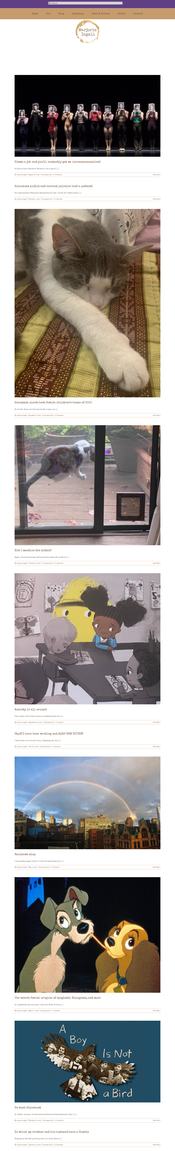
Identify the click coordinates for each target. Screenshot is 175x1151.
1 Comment (59, 722)
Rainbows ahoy (25, 854)
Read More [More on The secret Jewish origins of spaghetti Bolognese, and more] (156, 1010)
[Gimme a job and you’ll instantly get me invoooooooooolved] (87, 116)
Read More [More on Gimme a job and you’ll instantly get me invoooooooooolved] (156, 174)
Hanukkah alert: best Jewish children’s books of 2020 (53, 402)
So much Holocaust (28, 1107)
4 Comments (55, 867)
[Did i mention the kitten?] (87, 485)
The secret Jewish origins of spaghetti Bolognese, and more (58, 998)
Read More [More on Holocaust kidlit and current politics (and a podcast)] (156, 199)
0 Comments (57, 174)
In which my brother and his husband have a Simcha (52, 1132)
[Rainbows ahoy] (87, 803)
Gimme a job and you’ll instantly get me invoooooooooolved (57, 162)
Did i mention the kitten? (33, 550)
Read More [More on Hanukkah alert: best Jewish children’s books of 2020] (156, 415)
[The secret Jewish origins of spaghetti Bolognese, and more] (87, 935)
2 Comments (56, 746)
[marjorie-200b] (87, 20)
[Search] (49, 3)
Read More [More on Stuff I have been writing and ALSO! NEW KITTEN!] (156, 746)
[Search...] (85, 3)
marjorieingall (22, 174)
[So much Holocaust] (87, 1061)
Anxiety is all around (30, 709)
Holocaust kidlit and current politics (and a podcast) (54, 186)
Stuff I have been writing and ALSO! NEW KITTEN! (49, 733)
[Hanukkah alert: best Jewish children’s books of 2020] (87, 303)
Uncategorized (46, 174)
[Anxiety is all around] (87, 638)
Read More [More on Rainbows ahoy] (156, 867)
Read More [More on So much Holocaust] (156, 1120)
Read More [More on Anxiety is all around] (156, 722)
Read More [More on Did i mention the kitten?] (156, 563)
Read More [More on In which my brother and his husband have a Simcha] (156, 1145)
